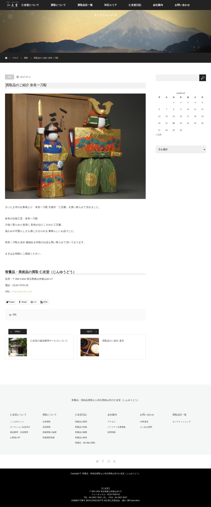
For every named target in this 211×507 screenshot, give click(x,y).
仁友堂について (30, 5)
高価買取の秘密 (50, 432)
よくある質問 (146, 427)
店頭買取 (47, 427)
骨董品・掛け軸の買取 (85, 443)
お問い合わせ (182, 5)
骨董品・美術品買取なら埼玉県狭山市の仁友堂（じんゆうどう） (105, 400)
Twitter (96, 460)
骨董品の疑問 (81, 421)
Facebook (102, 460)
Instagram (108, 460)
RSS (114, 460)
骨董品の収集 (81, 427)
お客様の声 (15, 437)
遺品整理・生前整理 (19, 432)
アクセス (112, 421)
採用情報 (112, 432)
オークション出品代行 (20, 427)
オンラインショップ (105, 15)
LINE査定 (144, 421)
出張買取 (47, 421)
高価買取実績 (49, 437)
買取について (58, 5)
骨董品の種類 (81, 432)
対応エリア (110, 5)
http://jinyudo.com (22, 291)
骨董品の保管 (81, 437)
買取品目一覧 (85, 5)
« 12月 (159, 135)
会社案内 (158, 5)
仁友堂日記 (135, 5)
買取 (10, 77)
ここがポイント (17, 421)
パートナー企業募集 (117, 427)
